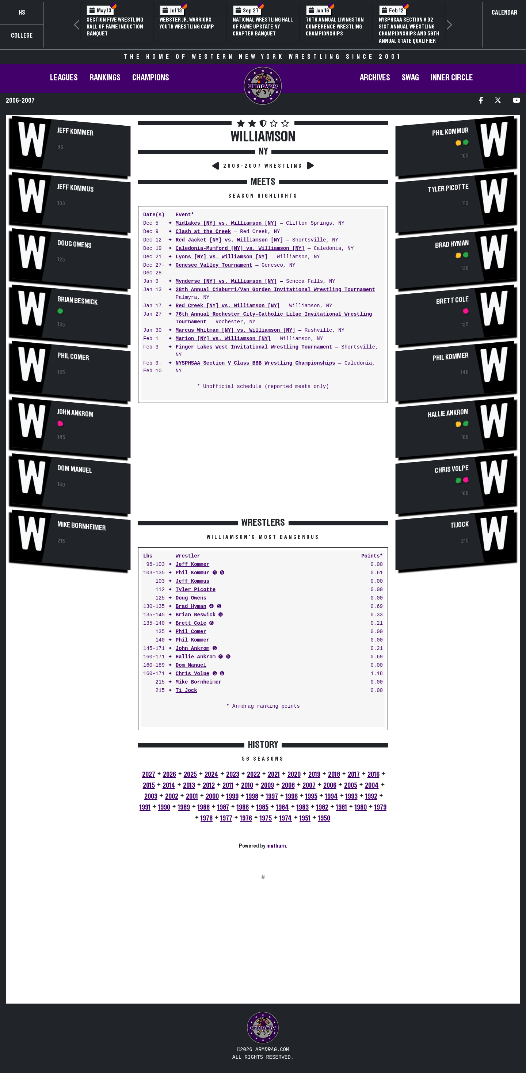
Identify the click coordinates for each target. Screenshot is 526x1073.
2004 (372, 785)
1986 (243, 807)
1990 (164, 807)
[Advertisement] (71, 634)
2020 (294, 774)
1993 (352, 796)
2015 (149, 785)
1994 (331, 796)
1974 (285, 818)
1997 (272, 796)
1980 (361, 807)
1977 (226, 818)
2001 (192, 796)
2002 (171, 796)
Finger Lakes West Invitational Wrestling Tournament (254, 347)
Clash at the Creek (203, 231)
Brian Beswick (77, 301)
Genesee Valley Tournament (214, 265)
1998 (252, 796)
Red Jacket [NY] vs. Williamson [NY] (229, 240)
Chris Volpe (192, 673)
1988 (204, 807)
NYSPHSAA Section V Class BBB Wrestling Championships (255, 363)
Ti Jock (186, 690)
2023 (232, 774)
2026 (169, 774)
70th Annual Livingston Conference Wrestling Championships (335, 27)
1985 (262, 807)
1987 (223, 807)
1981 (341, 807)
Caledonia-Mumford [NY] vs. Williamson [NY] (240, 248)
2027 (148, 774)
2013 (189, 785)
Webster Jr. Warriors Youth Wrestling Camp (187, 23)
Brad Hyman (191, 606)
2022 (253, 774)
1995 (311, 796)
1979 (380, 807)
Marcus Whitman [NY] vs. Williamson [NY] (236, 330)
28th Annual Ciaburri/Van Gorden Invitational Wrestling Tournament (275, 289)
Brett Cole (191, 623)
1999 (232, 796)
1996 (292, 796)
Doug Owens (74, 244)
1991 (145, 807)
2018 (334, 774)
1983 (303, 807)
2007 (309, 785)
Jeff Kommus (75, 188)
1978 (207, 818)
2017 (354, 774)
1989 (184, 807)
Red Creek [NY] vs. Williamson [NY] (228, 306)
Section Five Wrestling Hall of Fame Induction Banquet (115, 27)
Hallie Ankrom (196, 657)
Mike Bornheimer (81, 526)
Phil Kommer (192, 640)
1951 (305, 818)
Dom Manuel (74, 469)
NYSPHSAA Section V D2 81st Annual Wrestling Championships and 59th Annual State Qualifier (409, 30)
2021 (274, 774)
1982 (322, 807)
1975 (266, 818)
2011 (227, 785)
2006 (329, 785)
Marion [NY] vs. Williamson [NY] (223, 338)
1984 (282, 807)
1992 (371, 796)
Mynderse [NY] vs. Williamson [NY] (226, 281)
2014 (169, 785)
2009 (267, 785)
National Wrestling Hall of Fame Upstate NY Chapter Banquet (263, 27)
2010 (247, 785)
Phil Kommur (192, 573)
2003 (150, 796)
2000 (212, 796)
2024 (211, 774)
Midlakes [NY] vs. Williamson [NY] (226, 223)
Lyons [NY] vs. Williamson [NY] (222, 257)
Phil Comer (73, 357)
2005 (350, 785)
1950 (324, 818)
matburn (276, 846)
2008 (288, 785)
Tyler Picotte (196, 589)
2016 (373, 774)
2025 (190, 774)
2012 (209, 785)
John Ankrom (75, 413)
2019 (314, 774)
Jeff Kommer (75, 132)
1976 (246, 818)
